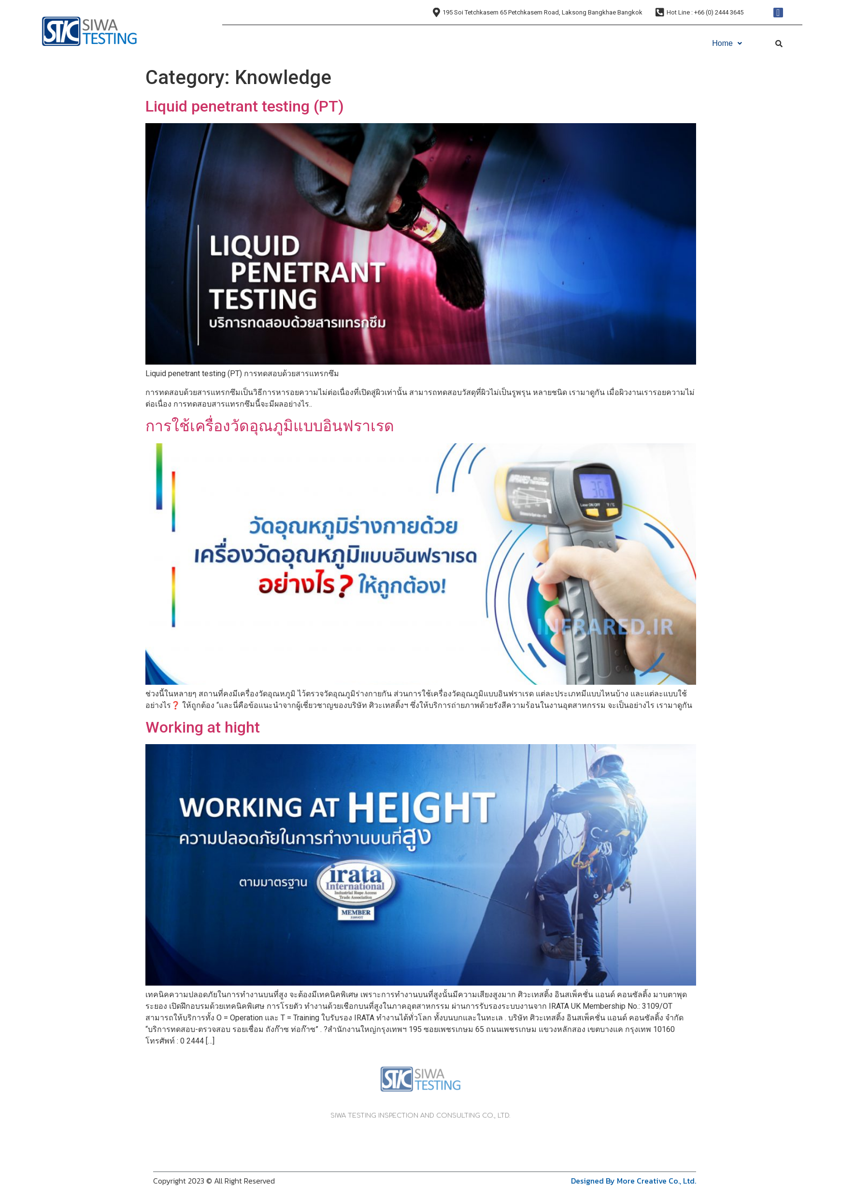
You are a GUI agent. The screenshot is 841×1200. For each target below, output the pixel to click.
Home (727, 43)
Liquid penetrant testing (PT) (244, 106)
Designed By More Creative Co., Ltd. (633, 1180)
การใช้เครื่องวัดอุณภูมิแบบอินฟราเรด (269, 426)
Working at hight (202, 727)
